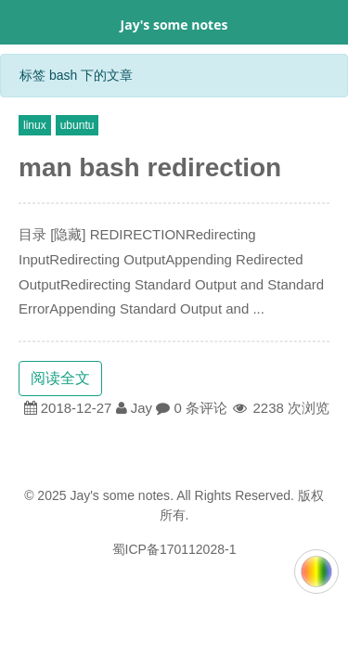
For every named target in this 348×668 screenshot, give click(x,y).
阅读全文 (60, 378)
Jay (141, 408)
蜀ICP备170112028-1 (174, 549)
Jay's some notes (174, 24)
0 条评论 (200, 408)
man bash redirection (150, 167)
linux (34, 125)
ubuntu (77, 125)
